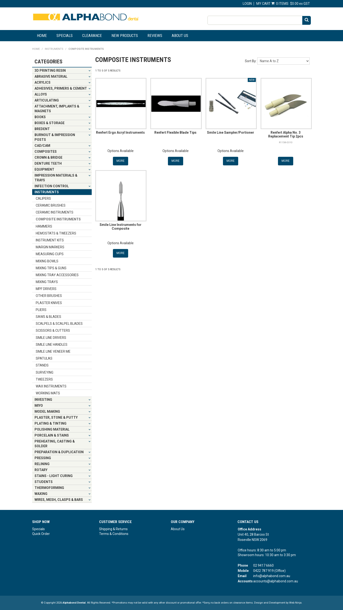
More (120, 161)
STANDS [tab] (42, 365)
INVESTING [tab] (43, 400)
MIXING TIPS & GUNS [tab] (51, 268)
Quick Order (41, 534)
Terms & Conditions (113, 534)
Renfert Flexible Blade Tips (175, 132)
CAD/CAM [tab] (42, 145)
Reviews (154, 35)
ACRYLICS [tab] (42, 82)
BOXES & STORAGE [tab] (50, 123)
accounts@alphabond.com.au (275, 581)
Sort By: (251, 61)
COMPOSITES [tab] (46, 151)
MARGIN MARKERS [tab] (50, 247)
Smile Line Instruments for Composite (120, 226)
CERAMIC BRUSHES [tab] (51, 205)
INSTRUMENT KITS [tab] (50, 240)
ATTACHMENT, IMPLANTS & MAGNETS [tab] (57, 108)
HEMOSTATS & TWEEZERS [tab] (56, 233)
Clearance (92, 35)
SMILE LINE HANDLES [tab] (51, 344)
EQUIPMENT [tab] (44, 169)
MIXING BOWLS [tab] (47, 261)
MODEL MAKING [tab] (47, 411)
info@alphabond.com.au (271, 576)
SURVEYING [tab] (44, 372)
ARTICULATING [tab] (47, 100)
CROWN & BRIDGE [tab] (48, 157)
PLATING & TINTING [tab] (50, 423)
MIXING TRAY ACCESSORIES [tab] (57, 275)
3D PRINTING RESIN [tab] (50, 70)
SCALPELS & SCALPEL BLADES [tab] (59, 323)
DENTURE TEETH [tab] (48, 163)
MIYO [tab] (39, 405)
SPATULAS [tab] (44, 358)
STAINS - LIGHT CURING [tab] (54, 476)
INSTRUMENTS (54, 49)
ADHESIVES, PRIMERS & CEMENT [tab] (61, 88)
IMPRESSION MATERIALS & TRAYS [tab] (56, 177)
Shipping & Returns (113, 529)
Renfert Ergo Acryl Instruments (120, 132)
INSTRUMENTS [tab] (47, 192)
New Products (124, 35)
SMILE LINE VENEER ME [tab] (53, 351)
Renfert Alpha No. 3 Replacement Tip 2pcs (285, 134)
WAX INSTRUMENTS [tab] (51, 386)
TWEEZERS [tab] (44, 379)
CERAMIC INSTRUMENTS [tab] (54, 212)
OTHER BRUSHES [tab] (49, 296)
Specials (64, 35)
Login (247, 3)
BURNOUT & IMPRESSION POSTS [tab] (55, 137)
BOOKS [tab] (40, 117)
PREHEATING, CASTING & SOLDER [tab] (55, 443)
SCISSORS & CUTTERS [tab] (53, 330)
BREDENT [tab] (42, 129)
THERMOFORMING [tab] (49, 488)
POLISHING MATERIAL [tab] (52, 429)
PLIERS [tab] (41, 310)
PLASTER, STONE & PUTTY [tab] (56, 417)
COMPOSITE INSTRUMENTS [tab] (58, 219)
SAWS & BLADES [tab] (48, 317)
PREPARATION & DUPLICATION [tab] (59, 452)
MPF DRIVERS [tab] (46, 289)
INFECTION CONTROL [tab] (52, 186)
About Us (180, 35)
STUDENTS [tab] (44, 482)
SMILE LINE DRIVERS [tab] (51, 338)
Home (42, 35)
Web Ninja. (295, 602)
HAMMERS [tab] (44, 226)
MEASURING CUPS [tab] (50, 254)
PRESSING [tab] (43, 458)
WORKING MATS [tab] (48, 393)
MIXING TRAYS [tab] (47, 282)
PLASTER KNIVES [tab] (49, 303)
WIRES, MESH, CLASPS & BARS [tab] (59, 500)
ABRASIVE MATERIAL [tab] (51, 76)
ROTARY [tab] (41, 470)
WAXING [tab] (41, 494)
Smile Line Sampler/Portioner (230, 132)
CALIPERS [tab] (43, 198)
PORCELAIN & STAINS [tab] (52, 435)
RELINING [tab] (42, 464)
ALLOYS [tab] (41, 94)
